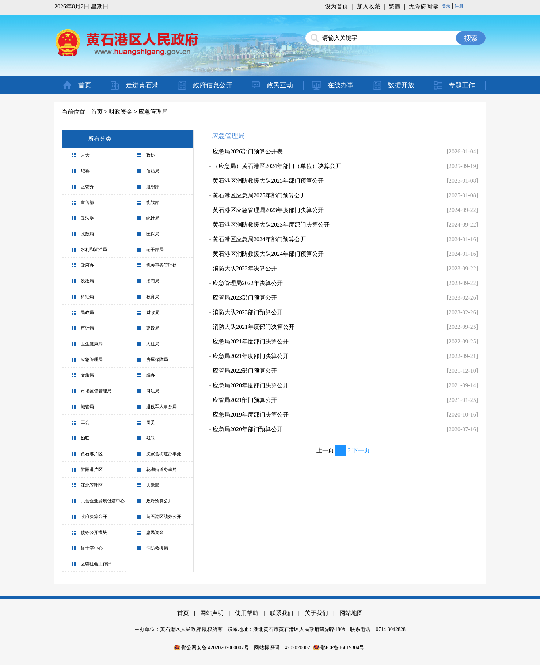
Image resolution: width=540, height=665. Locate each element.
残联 (150, 438)
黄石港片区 (92, 453)
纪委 (85, 171)
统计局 (152, 218)
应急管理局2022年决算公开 (248, 283)
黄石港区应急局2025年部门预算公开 (259, 195)
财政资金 (120, 112)
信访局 (152, 171)
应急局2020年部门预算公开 (248, 429)
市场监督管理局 (96, 391)
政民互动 (280, 85)
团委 (150, 422)
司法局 (152, 391)
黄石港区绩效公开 (163, 516)
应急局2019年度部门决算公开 (251, 414)
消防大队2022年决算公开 (245, 268)
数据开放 (401, 85)
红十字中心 (92, 548)
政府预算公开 (159, 500)
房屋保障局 (157, 359)
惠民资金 (155, 532)
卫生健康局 (92, 343)
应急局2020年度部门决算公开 (251, 385)
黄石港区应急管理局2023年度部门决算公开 (268, 210)
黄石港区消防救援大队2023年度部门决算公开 (271, 224)
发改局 (87, 281)
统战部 (152, 202)
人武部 (152, 485)
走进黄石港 (142, 85)
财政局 (152, 312)
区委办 (87, 186)
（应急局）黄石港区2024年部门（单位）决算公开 (277, 166)
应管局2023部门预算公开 (245, 297)
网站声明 (212, 613)
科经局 (87, 296)
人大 (85, 155)
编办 (150, 375)
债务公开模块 (94, 532)
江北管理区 (92, 485)
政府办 (87, 265)
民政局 (87, 312)
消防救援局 (157, 548)
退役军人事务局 (161, 406)
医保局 (152, 233)
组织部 (152, 186)
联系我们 (281, 613)
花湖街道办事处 (161, 469)
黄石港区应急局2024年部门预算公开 (259, 239)
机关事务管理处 (161, 265)
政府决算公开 (94, 516)
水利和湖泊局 (94, 249)
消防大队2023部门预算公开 (248, 312)
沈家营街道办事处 (163, 453)
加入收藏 (368, 6)
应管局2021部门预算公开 (245, 400)
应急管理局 (153, 112)
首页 (84, 85)
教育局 (152, 296)
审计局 (87, 328)
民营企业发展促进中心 (103, 500)
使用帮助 (246, 613)
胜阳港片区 (92, 469)
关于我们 (316, 613)
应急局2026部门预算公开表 (248, 151)
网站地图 (351, 613)
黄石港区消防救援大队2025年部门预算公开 (268, 181)
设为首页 (336, 6)
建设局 (152, 328)
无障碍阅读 (423, 6)
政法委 (87, 218)
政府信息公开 (212, 85)
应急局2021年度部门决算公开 (251, 341)
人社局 (152, 343)
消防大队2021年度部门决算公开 (253, 327)
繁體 (394, 6)
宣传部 (87, 202)
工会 (85, 422)
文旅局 (87, 375)
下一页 (361, 450)
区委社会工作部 (96, 563)
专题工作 (462, 85)
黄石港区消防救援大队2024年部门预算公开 (268, 254)
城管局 (87, 406)
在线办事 (340, 85)
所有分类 (99, 139)
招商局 (152, 281)
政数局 (87, 233)
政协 (150, 155)
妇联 (85, 438)
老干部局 (155, 249)
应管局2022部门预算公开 (245, 371)
